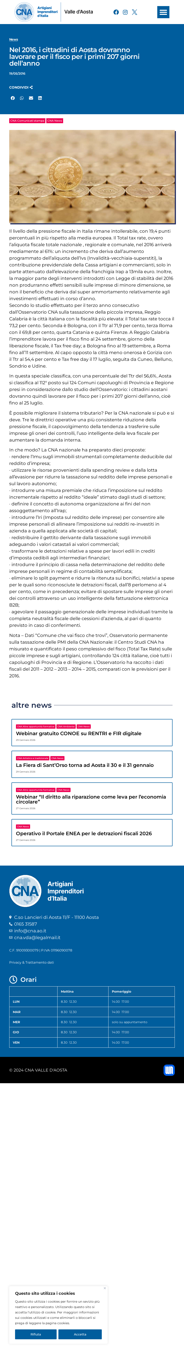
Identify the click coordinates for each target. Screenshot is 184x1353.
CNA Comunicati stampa (27, 120)
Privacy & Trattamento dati (31, 962)
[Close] (105, 1288)
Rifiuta (36, 1334)
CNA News (54, 120)
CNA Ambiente (66, 726)
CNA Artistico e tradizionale (32, 758)
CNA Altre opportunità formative (35, 726)
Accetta (80, 1334)
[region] (58, 1315)
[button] (163, 12)
